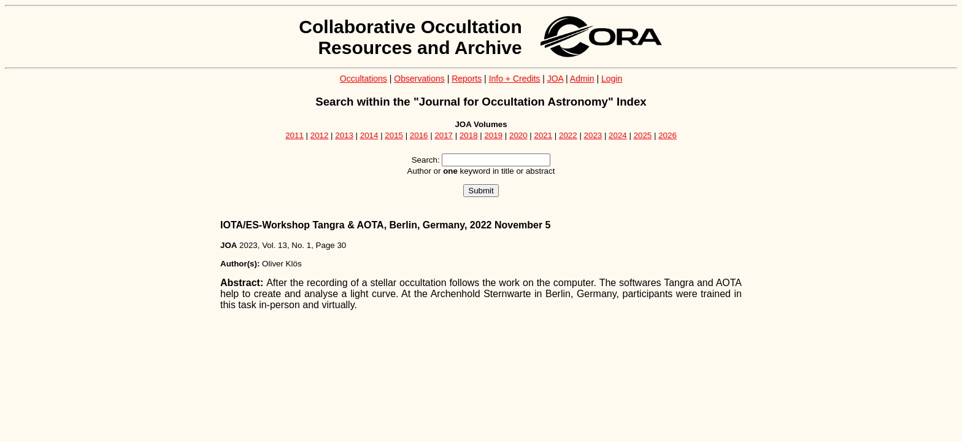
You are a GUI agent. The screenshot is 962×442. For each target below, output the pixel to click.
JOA (555, 78)
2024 (618, 135)
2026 (667, 135)
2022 (568, 135)
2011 (294, 135)
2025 (643, 135)
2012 (319, 135)
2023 (593, 135)
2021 (543, 135)
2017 (443, 135)
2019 (493, 135)
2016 (419, 135)
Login (611, 78)
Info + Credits (515, 78)
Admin (582, 78)
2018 (469, 135)
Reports (467, 78)
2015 (394, 135)
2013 (344, 135)
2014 (369, 135)
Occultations (363, 78)
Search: (426, 160)
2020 (518, 135)
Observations (419, 78)
